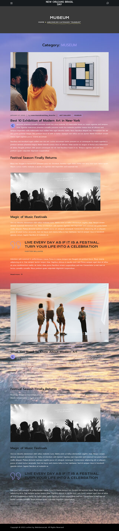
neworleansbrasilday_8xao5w (43, 115)
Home (41, 22)
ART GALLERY (65, 115)
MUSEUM (77, 115)
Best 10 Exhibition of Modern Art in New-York (45, 120)
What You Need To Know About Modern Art (43, 351)
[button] (108, 3)
